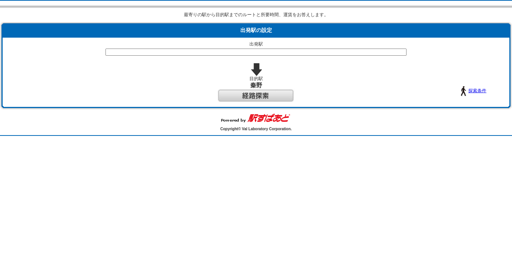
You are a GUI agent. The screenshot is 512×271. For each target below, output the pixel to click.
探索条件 (431, 90)
